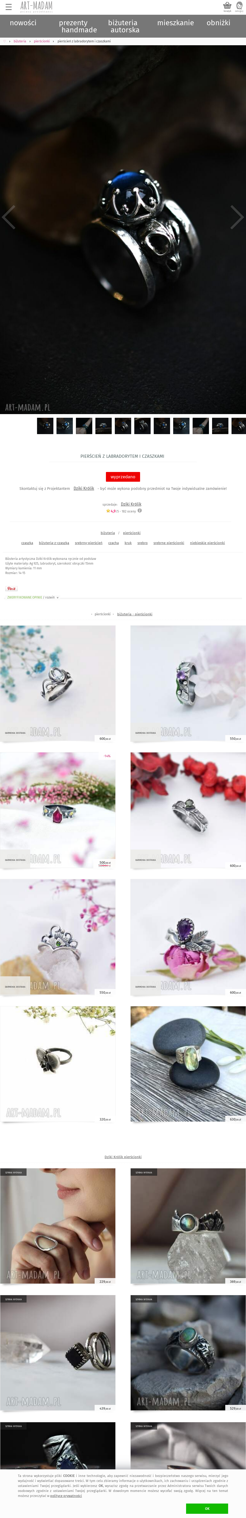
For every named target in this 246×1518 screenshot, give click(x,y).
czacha (113, 543)
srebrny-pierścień (88, 543)
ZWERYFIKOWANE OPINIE (33, 597)
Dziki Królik (84, 488)
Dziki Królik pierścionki (123, 1157)
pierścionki (132, 533)
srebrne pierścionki (168, 543)
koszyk (227, 11)
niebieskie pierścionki (207, 543)
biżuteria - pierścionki (134, 614)
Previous (8, 217)
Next (237, 217)
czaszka (27, 543)
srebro (142, 543)
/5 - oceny (121, 511)
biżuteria (108, 533)
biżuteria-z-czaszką (54, 543)
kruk (128, 543)
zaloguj (239, 11)
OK (207, 1509)
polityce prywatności (66, 1496)
